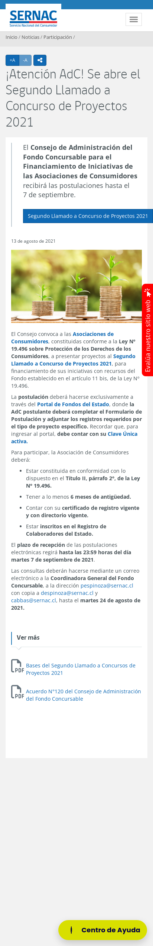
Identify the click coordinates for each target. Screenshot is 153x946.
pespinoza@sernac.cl (107, 585)
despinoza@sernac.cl (67, 592)
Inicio (11, 37)
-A (27, 60)
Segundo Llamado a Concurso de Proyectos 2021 (88, 215)
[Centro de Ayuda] (102, 930)
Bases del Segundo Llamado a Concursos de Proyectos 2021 (81, 669)
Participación (57, 37)
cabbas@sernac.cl (33, 600)
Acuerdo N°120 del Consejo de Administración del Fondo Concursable (83, 695)
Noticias (30, 37)
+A (14, 60)
